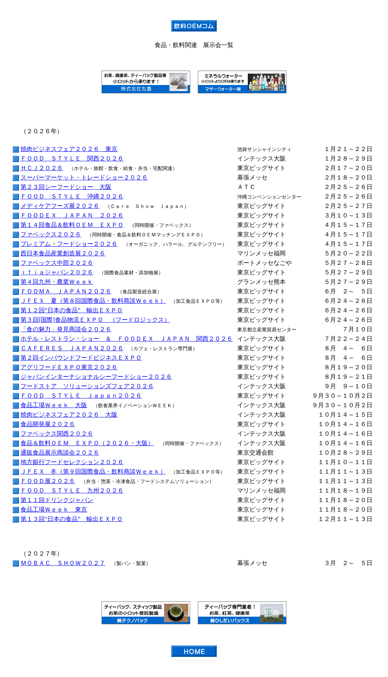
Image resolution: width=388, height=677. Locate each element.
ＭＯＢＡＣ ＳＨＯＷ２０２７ (62, 563)
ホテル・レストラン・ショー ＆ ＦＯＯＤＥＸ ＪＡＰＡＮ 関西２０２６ (126, 338)
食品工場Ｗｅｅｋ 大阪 (53, 405)
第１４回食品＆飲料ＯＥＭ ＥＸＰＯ (72, 225)
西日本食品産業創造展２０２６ (62, 253)
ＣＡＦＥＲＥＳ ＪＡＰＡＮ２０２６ (72, 348)
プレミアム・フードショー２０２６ (68, 244)
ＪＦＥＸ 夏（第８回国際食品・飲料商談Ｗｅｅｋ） (93, 301)
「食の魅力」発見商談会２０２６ (65, 329)
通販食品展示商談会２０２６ (59, 452)
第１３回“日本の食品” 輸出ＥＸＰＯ (71, 519)
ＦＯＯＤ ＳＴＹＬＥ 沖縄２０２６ (72, 196)
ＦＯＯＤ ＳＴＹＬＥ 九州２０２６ (72, 490)
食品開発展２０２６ (47, 424)
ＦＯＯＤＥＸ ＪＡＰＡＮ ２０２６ (72, 215)
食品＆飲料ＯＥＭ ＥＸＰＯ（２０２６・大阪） (87, 443)
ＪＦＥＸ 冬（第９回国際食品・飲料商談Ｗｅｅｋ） (93, 471)
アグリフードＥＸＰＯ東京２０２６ (68, 367)
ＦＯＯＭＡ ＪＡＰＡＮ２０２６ (65, 291)
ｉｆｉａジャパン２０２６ (56, 272)
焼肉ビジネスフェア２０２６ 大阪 (68, 414)
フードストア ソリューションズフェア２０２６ (87, 386)
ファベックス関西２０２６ (56, 433)
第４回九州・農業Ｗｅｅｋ (56, 282)
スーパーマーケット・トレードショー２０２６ (84, 177)
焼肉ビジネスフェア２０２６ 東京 (68, 149)
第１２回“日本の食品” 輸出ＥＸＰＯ (71, 310)
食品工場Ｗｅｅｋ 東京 (53, 509)
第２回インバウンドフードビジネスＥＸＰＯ (81, 357)
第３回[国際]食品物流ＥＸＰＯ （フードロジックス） (95, 319)
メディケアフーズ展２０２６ (59, 206)
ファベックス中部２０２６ (56, 263)
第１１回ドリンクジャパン (56, 500)
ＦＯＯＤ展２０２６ (47, 481)
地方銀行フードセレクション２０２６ (72, 462)
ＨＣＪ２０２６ (41, 168)
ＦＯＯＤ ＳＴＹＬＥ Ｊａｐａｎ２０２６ (81, 395)
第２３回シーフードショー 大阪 (65, 187)
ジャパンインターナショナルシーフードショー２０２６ (96, 376)
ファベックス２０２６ (50, 234)
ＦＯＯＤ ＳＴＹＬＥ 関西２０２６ (72, 158)
